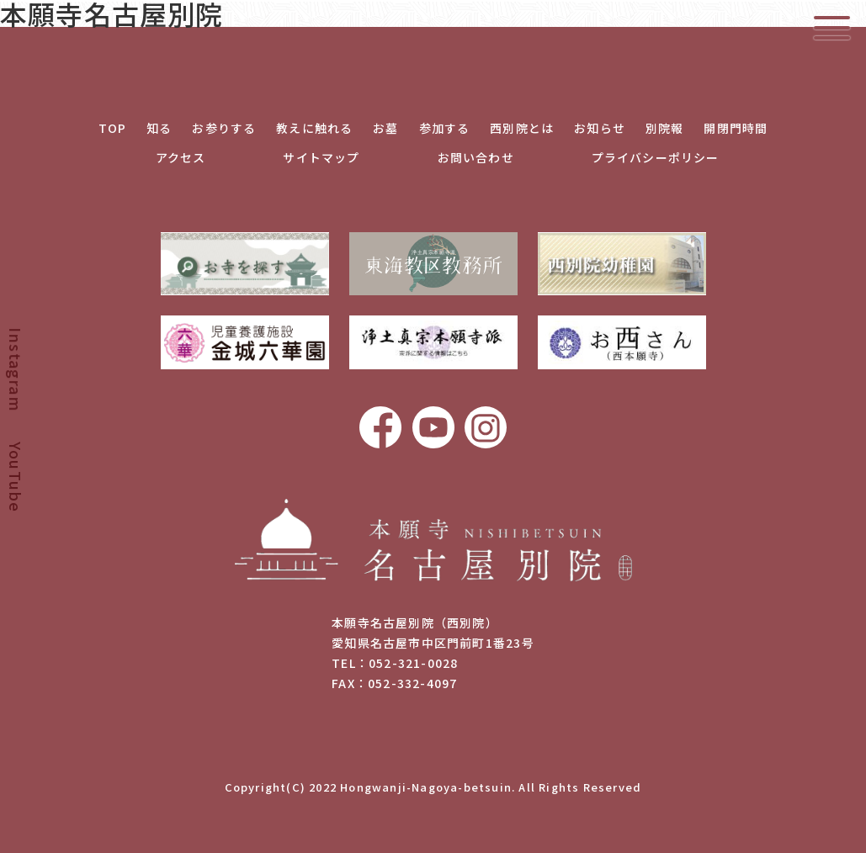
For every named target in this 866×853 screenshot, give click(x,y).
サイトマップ (321, 157)
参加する (444, 127)
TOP (112, 127)
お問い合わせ (476, 157)
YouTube (16, 477)
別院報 (665, 127)
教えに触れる (314, 127)
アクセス (181, 157)
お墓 (385, 127)
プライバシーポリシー (656, 157)
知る (159, 127)
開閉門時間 (736, 127)
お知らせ (599, 127)
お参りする (224, 127)
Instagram (16, 369)
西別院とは (522, 127)
